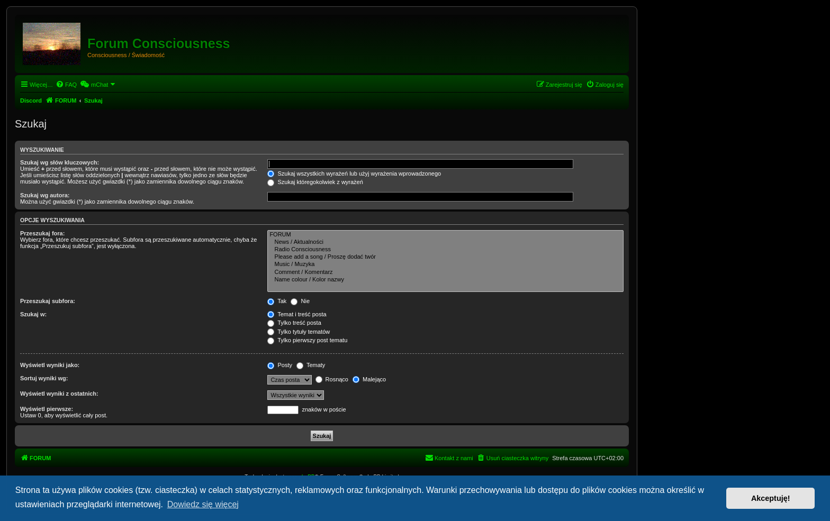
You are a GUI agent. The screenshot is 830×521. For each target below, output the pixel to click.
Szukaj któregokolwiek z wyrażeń (315, 182)
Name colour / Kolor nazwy (445, 280)
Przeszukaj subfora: (47, 301)
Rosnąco (331, 379)
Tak (276, 301)
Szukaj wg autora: (45, 195)
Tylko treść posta (294, 322)
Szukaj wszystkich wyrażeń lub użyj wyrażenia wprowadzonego (354, 173)
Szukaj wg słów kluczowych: (59, 162)
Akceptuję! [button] (770, 498)
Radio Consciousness (445, 249)
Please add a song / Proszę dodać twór (445, 257)
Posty (279, 365)
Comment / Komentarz (445, 272)
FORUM (445, 235)
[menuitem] (66, 84)
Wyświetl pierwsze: (46, 409)
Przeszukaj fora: (42, 233)
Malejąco (369, 379)
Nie (300, 301)
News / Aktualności (445, 242)
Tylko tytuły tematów (298, 331)
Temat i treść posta (296, 314)
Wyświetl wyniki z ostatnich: (59, 393)
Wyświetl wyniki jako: (49, 365)
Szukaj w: (33, 314)
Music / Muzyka (445, 264)
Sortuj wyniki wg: (44, 378)
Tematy (310, 365)
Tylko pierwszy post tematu (307, 340)
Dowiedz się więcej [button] (203, 504)
